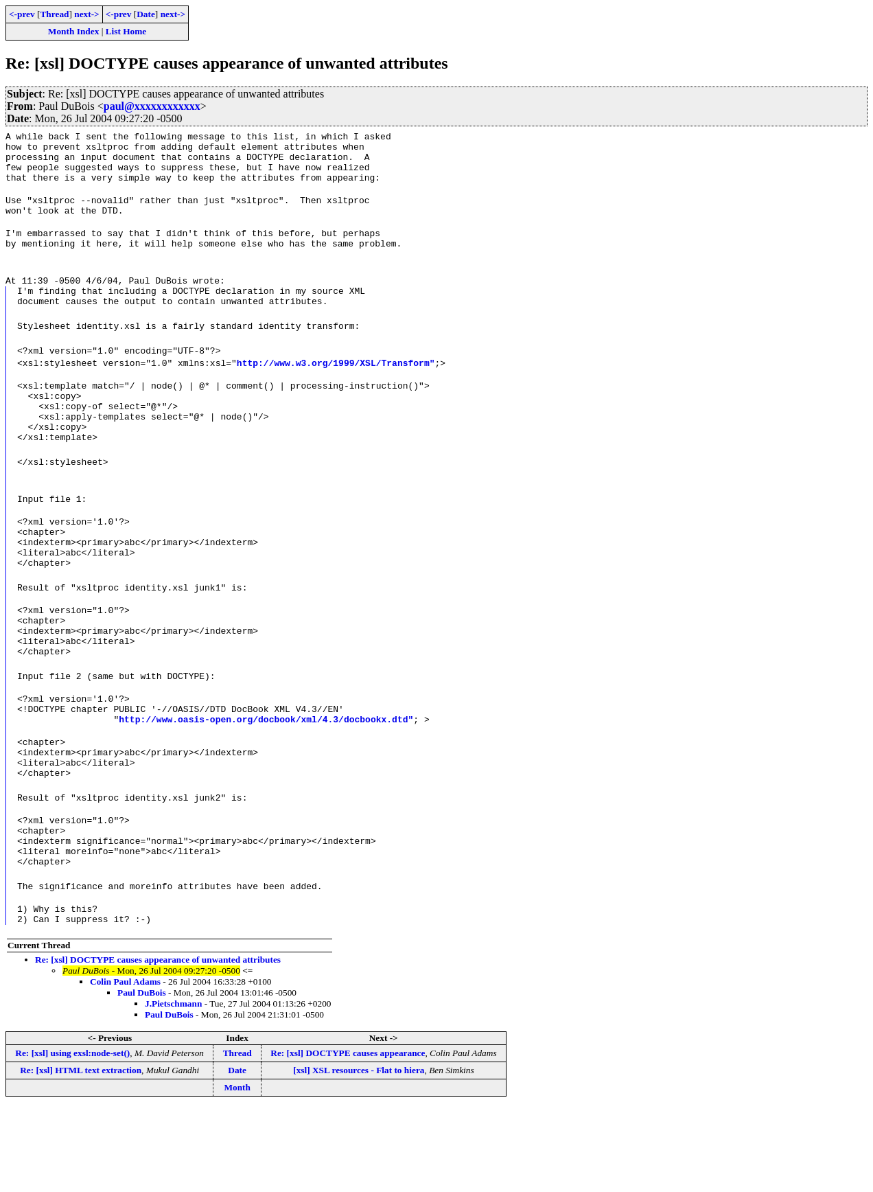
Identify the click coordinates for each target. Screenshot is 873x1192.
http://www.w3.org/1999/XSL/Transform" (336, 385)
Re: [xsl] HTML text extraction (80, 1154)
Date (146, 14)
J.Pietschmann (173, 1088)
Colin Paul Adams (125, 1066)
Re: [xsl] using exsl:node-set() (72, 1137)
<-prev (22, 14)
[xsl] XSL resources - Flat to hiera (358, 1154)
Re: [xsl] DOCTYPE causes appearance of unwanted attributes (158, 1044)
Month (237, 1172)
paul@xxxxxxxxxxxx (152, 106)
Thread (54, 14)
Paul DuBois (141, 1077)
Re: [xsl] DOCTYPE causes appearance (347, 1137)
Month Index (73, 31)
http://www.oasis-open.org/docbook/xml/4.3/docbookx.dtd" (266, 781)
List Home (126, 31)
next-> (86, 14)
